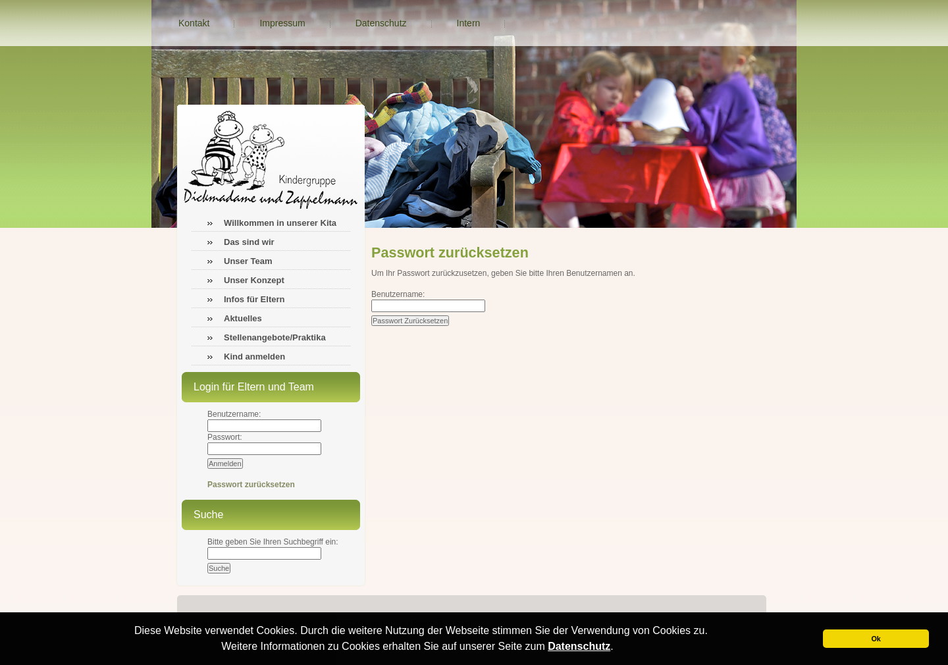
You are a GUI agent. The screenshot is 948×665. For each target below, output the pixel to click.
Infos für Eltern (254, 299)
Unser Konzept (254, 280)
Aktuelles (243, 318)
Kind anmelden (254, 356)
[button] (618, 648)
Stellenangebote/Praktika (275, 337)
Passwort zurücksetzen (251, 484)
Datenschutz (579, 646)
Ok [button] (875, 639)
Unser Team (248, 261)
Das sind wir (249, 242)
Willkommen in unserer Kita (280, 223)
